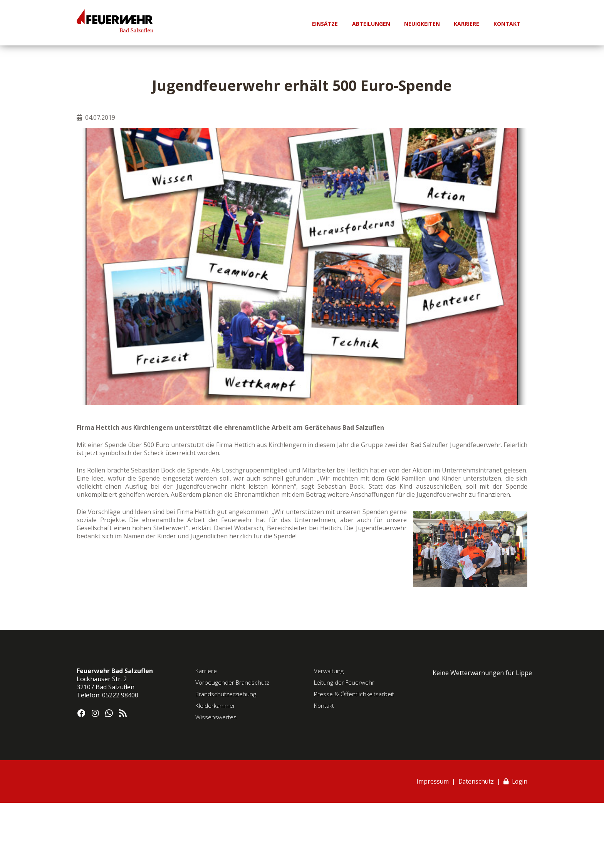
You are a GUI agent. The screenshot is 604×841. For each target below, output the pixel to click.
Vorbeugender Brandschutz (233, 682)
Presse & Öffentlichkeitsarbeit (354, 694)
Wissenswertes (216, 717)
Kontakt (324, 705)
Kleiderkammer (215, 705)
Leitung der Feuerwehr (345, 682)
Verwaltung (329, 671)
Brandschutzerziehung (226, 694)
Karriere (206, 671)
